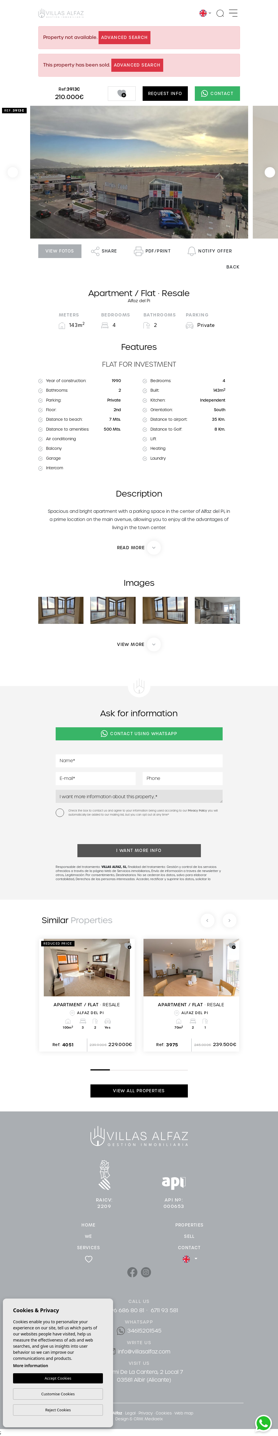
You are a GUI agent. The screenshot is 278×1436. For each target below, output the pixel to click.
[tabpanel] (87, 995)
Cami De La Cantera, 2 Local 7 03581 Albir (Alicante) (144, 1376)
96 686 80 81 (127, 1310)
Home (88, 1225)
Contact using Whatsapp (139, 734)
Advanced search (124, 37)
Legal (130, 1413)
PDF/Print (152, 251)
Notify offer (210, 251)
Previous (13, 172)
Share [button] (104, 251)
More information (30, 1366)
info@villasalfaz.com (144, 1351)
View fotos (60, 251)
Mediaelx (154, 1419)
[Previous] (208, 921)
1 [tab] (91, 1069)
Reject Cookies (58, 1409)
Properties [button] (189, 1225)
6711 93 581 (164, 1310)
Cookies (164, 1413)
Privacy (146, 1413)
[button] (139, 644)
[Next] (230, 921)
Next (270, 172)
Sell (189, 1236)
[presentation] (86, 832)
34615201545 (144, 1330)
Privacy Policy (198, 810)
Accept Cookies (58, 1378)
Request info (165, 93)
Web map (184, 1413)
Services (88, 1247)
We (88, 1236)
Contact (217, 94)
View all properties (139, 1090)
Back (233, 267)
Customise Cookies (58, 1393)
